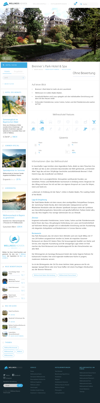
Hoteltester (58, 377)
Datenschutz (42, 393)
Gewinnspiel (33, 387)
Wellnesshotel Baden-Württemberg (44, 275)
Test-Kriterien (58, 371)
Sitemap (82, 391)
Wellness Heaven (60, 387)
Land (6, 78)
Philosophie (58, 390)
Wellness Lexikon (35, 385)
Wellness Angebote (35, 382)
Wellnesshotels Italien (86, 383)
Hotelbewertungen (60, 4)
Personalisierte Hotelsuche (37, 379)
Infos (6, 58)
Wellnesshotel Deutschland (67, 275)
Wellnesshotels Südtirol (86, 386)
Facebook (16, 375)
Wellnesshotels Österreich (87, 378)
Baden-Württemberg (52, 69)
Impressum (33, 393)
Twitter (6, 375)
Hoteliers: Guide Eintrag (37, 390)
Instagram (7, 378)
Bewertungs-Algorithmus (62, 374)
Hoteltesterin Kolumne (61, 382)
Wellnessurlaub (8, 351)
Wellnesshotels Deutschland (88, 373)
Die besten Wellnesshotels (37, 377)
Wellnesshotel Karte (36, 374)
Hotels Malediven (84, 389)
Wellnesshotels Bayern (86, 375)
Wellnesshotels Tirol (85, 381)
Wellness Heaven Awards (62, 385)
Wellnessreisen (8, 355)
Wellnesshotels (41, 4)
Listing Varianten (59, 393)
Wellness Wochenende (10, 347)
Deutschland (66, 69)
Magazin (57, 379)
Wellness (19, 351)
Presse (32, 371)
